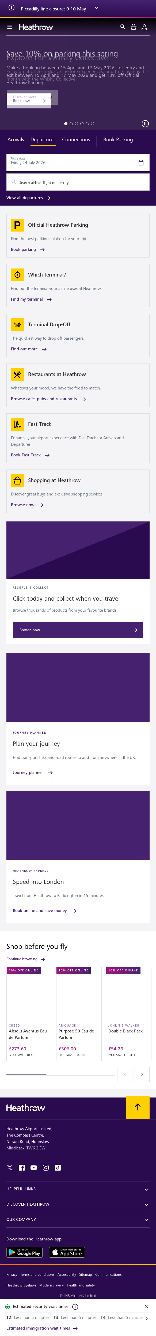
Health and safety (81, 1285)
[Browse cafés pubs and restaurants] (78, 385)
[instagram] (46, 1167)
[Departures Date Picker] (78, 162)
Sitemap (85, 1274)
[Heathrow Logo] (36, 27)
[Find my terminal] (78, 285)
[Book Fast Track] (78, 438)
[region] (78, 1021)
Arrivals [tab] (15, 140)
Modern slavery (51, 1285)
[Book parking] (78, 236)
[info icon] (11, 8)
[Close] (146, 1307)
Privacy (11, 1274)
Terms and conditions (37, 1274)
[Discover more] (32, 97)
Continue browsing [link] (26, 959)
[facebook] (21, 1167)
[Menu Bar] (9, 27)
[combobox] (78, 182)
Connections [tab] (76, 140)
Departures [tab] (43, 140)
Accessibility (67, 1274)
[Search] (122, 26)
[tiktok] (58, 1167)
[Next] (142, 1074)
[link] (42, 1328)
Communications (108, 1274)
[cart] (133, 26)
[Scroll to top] (138, 1107)
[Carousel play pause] (145, 123)
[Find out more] (78, 335)
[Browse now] (78, 491)
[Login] (144, 26)
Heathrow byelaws (21, 1285)
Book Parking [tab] (118, 140)
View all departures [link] (29, 197)
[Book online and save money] (45, 911)
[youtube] (34, 1167)
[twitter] (9, 1167)
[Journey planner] (33, 773)
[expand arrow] (97, 8)
